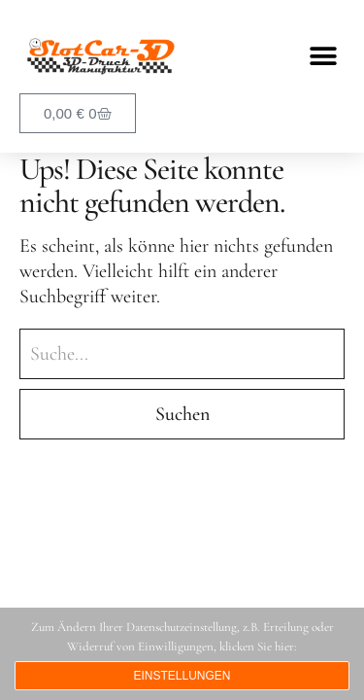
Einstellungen (181, 675)
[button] (323, 57)
